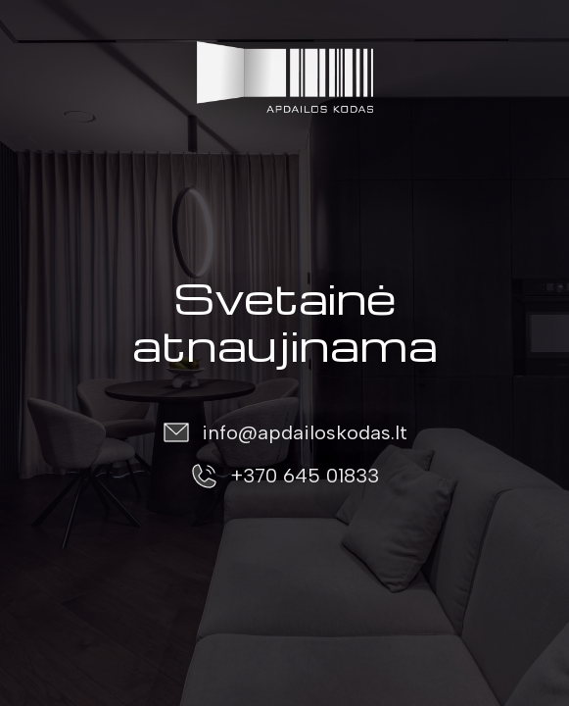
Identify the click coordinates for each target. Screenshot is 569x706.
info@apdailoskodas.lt (304, 432)
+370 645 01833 (304, 475)
